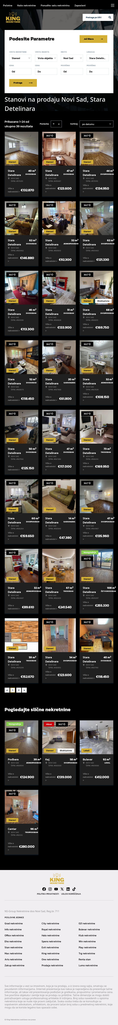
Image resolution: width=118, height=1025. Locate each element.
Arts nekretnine (13, 959)
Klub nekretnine (87, 935)
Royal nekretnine (51, 929)
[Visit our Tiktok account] (74, 888)
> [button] (24, 689)
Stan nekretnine (14, 947)
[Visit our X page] (62, 888)
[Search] (109, 17)
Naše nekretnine (26, 5)
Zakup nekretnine (14, 965)
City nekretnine (50, 923)
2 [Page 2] (18, 689)
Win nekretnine (87, 941)
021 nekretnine (87, 923)
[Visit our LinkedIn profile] (68, 888)
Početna (7, 5)
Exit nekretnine (50, 947)
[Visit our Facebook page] (44, 888)
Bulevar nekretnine (89, 929)
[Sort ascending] (53, 123)
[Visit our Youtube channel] (56, 888)
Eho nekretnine (13, 941)
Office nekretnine (14, 935)
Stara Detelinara (98, 57)
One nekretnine (50, 959)
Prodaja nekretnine (52, 965)
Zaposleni (80, 5)
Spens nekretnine (51, 941)
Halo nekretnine (50, 935)
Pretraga (23, 82)
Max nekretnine (13, 953)
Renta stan (85, 959)
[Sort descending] (59, 123)
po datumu (88, 123)
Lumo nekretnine (88, 965)
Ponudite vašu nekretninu (55, 5)
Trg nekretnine (87, 953)
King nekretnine (50, 953)
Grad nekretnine (14, 923)
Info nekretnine (13, 929)
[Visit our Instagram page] (50, 888)
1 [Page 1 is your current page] (12, 689)
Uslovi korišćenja (71, 893)
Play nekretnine (87, 947)
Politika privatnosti (48, 893)
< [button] (7, 689)
